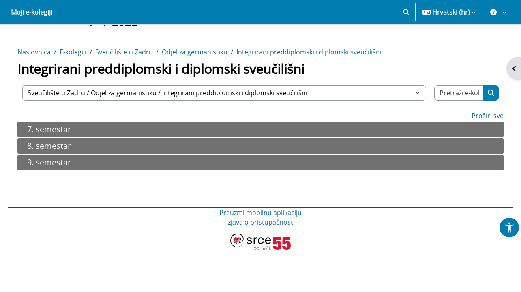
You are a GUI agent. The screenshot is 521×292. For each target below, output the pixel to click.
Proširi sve (476, 144)
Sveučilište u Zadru (135, 80)
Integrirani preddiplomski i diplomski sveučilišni (320, 80)
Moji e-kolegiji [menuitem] (31, 40)
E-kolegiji (84, 80)
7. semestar (60, 157)
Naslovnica (45, 80)
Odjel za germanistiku (206, 80)
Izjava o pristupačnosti (260, 250)
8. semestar (60, 174)
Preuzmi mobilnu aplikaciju (260, 240)
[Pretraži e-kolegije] (449, 121)
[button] (406, 40)
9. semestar (60, 190)
